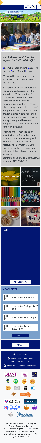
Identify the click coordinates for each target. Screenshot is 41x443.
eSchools (27, 428)
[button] (4, 37)
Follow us (20, 282)
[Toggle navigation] (38, 7)
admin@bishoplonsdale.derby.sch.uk (22, 365)
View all (20, 335)
